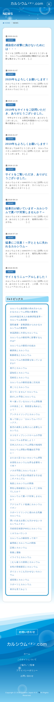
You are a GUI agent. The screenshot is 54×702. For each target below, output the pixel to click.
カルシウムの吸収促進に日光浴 (25, 382)
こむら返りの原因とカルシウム (25, 562)
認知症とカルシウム (19, 373)
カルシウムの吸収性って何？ (24, 538)
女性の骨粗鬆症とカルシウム (24, 567)
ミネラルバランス (18, 533)
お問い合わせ (27, 676)
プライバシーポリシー (27, 670)
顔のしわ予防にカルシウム (23, 396)
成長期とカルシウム (19, 580)
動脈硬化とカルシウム (20, 355)
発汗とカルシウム (18, 368)
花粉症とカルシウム (19, 377)
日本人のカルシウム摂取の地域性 (26, 445)
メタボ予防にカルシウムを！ (24, 470)
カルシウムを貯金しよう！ (23, 440)
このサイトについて (27, 659)
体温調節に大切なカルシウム (24, 333)
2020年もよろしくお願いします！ (27, 79)
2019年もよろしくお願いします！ (27, 143)
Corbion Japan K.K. (30, 693)
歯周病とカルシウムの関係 (23, 543)
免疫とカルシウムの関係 (22, 483)
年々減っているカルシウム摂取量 (26, 401)
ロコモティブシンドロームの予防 (26, 435)
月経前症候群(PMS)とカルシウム (26, 528)
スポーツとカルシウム (20, 584)
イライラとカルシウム (20, 557)
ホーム (27, 654)
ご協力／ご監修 (27, 665)
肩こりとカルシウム (19, 387)
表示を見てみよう (18, 589)
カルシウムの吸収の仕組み (23, 345)
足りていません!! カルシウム (24, 392)
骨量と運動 (15, 552)
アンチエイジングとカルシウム (25, 414)
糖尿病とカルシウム (19, 350)
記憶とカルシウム (18, 547)
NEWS (10, 40)
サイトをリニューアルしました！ (26, 276)
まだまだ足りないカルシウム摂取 (26, 458)
